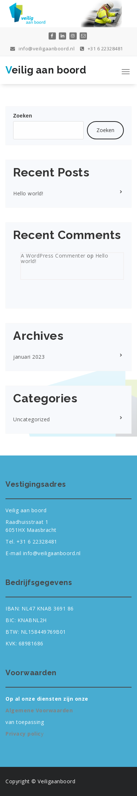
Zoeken (22, 116)
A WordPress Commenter (53, 255)
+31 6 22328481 (101, 47)
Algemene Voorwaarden (39, 710)
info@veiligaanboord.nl (42, 47)
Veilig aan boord (45, 70)
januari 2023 (29, 356)
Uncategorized (31, 419)
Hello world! (28, 193)
